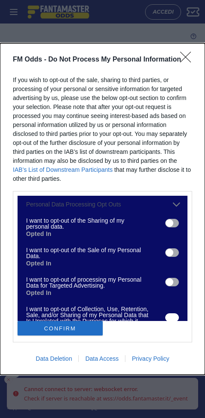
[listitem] (102, 204)
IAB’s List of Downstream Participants (63, 169)
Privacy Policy (150, 358)
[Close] (188, 60)
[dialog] (102, 209)
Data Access (102, 358)
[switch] (172, 223)
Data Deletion (54, 358)
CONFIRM (60, 328)
